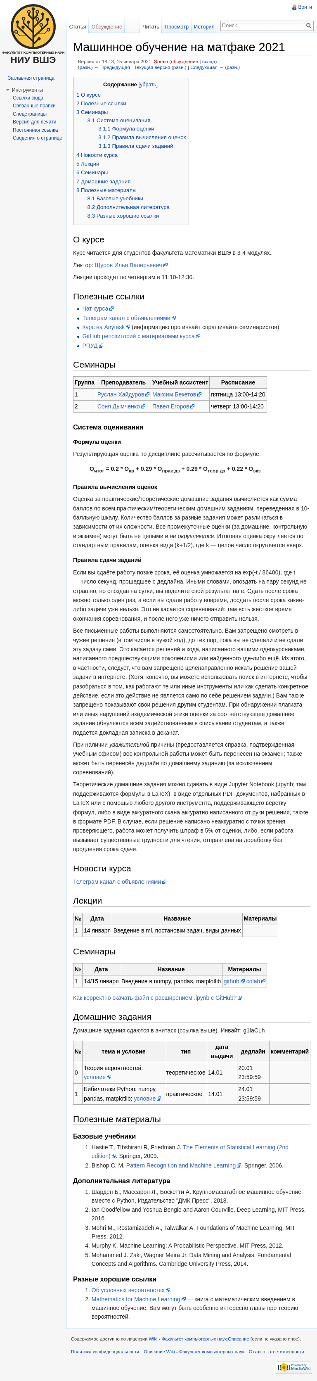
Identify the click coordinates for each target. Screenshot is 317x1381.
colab (253, 981)
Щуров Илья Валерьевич (128, 265)
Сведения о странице (37, 138)
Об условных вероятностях (128, 1290)
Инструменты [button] (27, 90)
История (204, 27)
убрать (148, 85)
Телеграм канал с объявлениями (126, 318)
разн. (85, 67)
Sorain (161, 61)
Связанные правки (34, 106)
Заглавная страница (31, 78)
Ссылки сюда (28, 98)
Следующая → (207, 67)
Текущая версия (152, 67)
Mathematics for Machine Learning (136, 1299)
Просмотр (177, 27)
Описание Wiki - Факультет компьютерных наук (194, 1351)
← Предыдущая (112, 67)
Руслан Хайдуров (120, 394)
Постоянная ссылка (35, 130)
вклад (208, 61)
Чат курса (95, 308)
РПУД (89, 345)
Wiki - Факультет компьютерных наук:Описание (199, 1338)
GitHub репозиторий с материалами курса (138, 336)
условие (95, 1077)
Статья (77, 27)
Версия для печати (34, 122)
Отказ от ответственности (276, 1351)
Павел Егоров (170, 406)
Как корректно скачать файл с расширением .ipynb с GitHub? (155, 997)
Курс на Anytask (103, 327)
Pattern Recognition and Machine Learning (181, 1165)
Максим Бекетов (174, 394)
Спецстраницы (30, 114)
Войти (305, 7)
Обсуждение (106, 27)
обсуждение (184, 61)
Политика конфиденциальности (105, 1351)
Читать (150, 27)
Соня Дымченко (118, 406)
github (231, 981)
